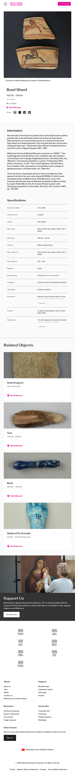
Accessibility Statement (57, 769)
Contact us (8, 695)
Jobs (6, 689)
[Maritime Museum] (54, 642)
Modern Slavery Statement (27, 769)
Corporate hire (44, 711)
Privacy (12, 769)
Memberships (43, 686)
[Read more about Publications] (53, 323)
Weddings (42, 720)
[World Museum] (54, 632)
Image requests (10, 720)
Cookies (43, 769)
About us (7, 686)
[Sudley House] (54, 653)
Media (6, 692)
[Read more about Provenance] (53, 300)
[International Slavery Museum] (20, 642)
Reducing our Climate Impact (15, 699)
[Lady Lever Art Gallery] (20, 663)
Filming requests (44, 717)
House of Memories (11, 714)
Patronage (42, 692)
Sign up (10, 738)
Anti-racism (8, 717)
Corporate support (45, 689)
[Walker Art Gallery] (20, 653)
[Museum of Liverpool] (20, 632)
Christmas (42, 714)
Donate (41, 695)
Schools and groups (11, 711)
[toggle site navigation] (5, 4)
